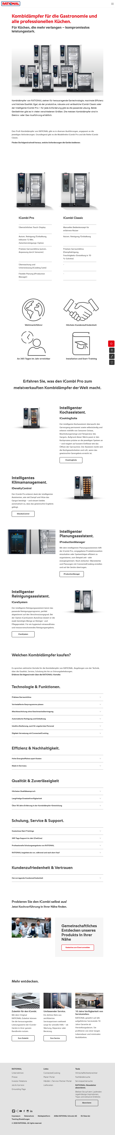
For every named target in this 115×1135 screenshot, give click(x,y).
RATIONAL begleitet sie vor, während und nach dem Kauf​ (56, 853)
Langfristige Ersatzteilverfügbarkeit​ (56, 798)
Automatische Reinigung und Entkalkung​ (56, 719)
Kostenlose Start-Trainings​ (56, 831)
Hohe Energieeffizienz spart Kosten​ (56, 759)
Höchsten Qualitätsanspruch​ (56, 791)
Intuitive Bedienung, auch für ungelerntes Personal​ (56, 726)
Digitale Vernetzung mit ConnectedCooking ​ (56, 733)
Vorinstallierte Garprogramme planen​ (56, 704)
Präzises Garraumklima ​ (56, 697)
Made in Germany (56, 766)
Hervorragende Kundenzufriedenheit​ (56, 878)
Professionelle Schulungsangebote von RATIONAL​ (56, 845)
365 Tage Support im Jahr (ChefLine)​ (56, 838)
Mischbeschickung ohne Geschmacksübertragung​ (56, 711)
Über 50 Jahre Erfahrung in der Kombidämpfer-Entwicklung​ (56, 806)
